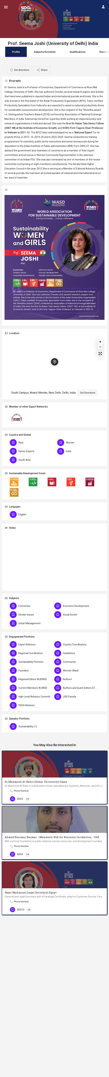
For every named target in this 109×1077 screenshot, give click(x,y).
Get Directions (87, 392)
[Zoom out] (100, 346)
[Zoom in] (100, 341)
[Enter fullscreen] (100, 353)
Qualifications (78, 52)
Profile (16, 52)
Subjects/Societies (45, 52)
